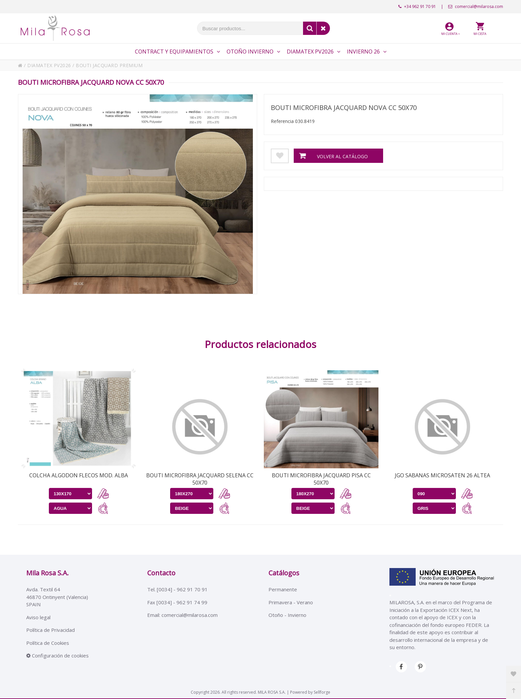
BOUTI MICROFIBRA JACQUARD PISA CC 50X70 (321, 479)
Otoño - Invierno (287, 615)
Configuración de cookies (57, 655)
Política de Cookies (47, 643)
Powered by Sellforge (310, 692)
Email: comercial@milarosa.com (182, 615)
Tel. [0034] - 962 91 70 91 (177, 589)
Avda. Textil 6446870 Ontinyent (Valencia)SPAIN (57, 597)
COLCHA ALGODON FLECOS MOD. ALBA (78, 475)
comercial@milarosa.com (475, 6)
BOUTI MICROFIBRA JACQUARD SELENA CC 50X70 (200, 479)
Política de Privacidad (50, 630)
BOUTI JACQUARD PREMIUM (109, 65)
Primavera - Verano (290, 602)
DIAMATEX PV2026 (49, 65)
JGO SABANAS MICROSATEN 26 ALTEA (442, 475)
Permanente (282, 589)
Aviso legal (38, 617)
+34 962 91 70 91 (417, 6)
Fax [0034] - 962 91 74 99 (177, 602)
